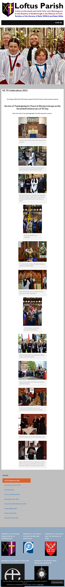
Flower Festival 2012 (10, 513)
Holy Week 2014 (9, 490)
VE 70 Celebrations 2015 (12, 480)
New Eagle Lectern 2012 (11, 499)
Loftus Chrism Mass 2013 (11, 494)
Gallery (5, 475)
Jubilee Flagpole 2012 (10, 508)
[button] (58, 22)
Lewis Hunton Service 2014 (12, 485)
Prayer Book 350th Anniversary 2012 (15, 504)
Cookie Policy (40, 584)
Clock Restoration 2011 (11, 518)
